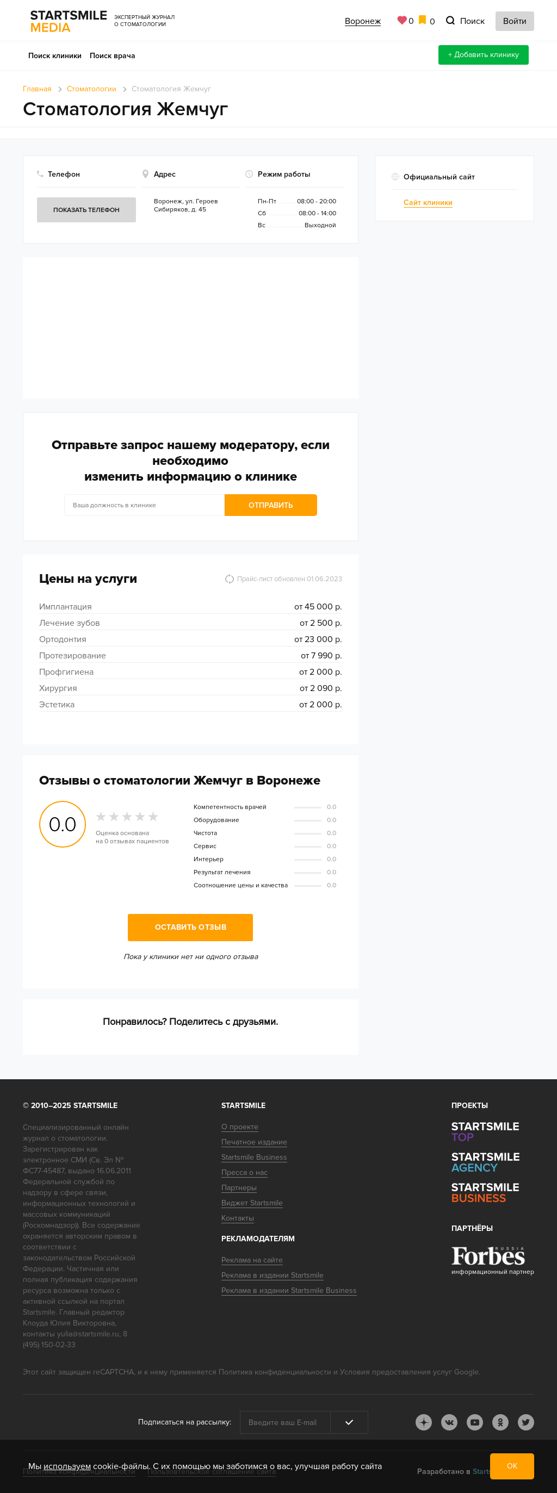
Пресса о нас (244, 1172)
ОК (512, 1466)
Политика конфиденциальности (275, 1372)
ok (500, 1422)
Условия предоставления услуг (396, 1372)
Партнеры (239, 1187)
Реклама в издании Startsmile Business (289, 1290)
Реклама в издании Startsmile (272, 1275)
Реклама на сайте (252, 1260)
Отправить (271, 505)
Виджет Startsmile (252, 1203)
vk (449, 1422)
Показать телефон (86, 210)
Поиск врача (112, 55)
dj (424, 1422)
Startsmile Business (254, 1157)
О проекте (239, 1126)
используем (67, 1466)
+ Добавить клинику (483, 54)
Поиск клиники (55, 55)
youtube (475, 1422)
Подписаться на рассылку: (184, 1422)
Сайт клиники (428, 202)
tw (526, 1422)
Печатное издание (254, 1142)
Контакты (237, 1218)
